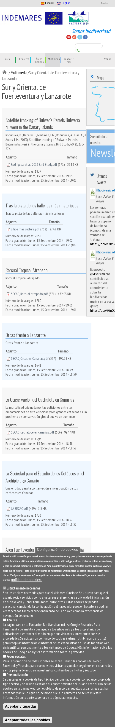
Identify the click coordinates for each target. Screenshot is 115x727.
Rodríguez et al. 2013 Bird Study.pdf (34, 164)
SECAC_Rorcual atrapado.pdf (29, 293)
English (63, 3)
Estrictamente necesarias (23, 588)
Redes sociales (16, 656)
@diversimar (98, 274)
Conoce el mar (69, 61)
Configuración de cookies (57, 549)
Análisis (12, 620)
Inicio (8, 59)
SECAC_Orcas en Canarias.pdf (30, 358)
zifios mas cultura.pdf (25, 229)
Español (47, 3)
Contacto (106, 3)
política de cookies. (26, 580)
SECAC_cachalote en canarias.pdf (32, 432)
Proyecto (24, 59)
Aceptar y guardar (20, 706)
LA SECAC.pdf (19, 508)
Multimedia (54, 59)
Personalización (17, 674)
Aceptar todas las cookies (27, 720)
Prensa (107, 59)
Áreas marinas (39, 61)
